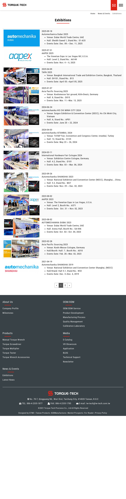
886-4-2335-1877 (35, 403)
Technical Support (71, 357)
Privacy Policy (101, 413)
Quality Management (73, 321)
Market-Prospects (75, 413)
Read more (6, 448)
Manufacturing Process (74, 317)
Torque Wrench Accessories (16, 357)
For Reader (89, 413)
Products (8, 333)
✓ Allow (4, 423)
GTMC (31, 413)
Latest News (9, 379)
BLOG (65, 353)
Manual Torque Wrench (14, 339)
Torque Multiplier (11, 348)
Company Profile (11, 308)
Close (3, 417)
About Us (8, 301)
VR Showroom (70, 344)
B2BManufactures (58, 413)
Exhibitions (117, 14)
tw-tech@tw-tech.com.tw (98, 403)
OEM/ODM (68, 301)
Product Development (73, 313)
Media (66, 333)
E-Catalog (67, 339)
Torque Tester (9, 353)
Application (68, 348)
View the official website (25, 448)
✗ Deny (3, 426)
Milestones (8, 313)
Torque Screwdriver (12, 344)
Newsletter (68, 361)
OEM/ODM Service (72, 308)
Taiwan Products (43, 413)
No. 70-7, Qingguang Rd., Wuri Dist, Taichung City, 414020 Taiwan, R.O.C (64, 399)
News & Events (104, 14)
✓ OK (80, 497)
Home (92, 14)
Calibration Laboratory (74, 326)
